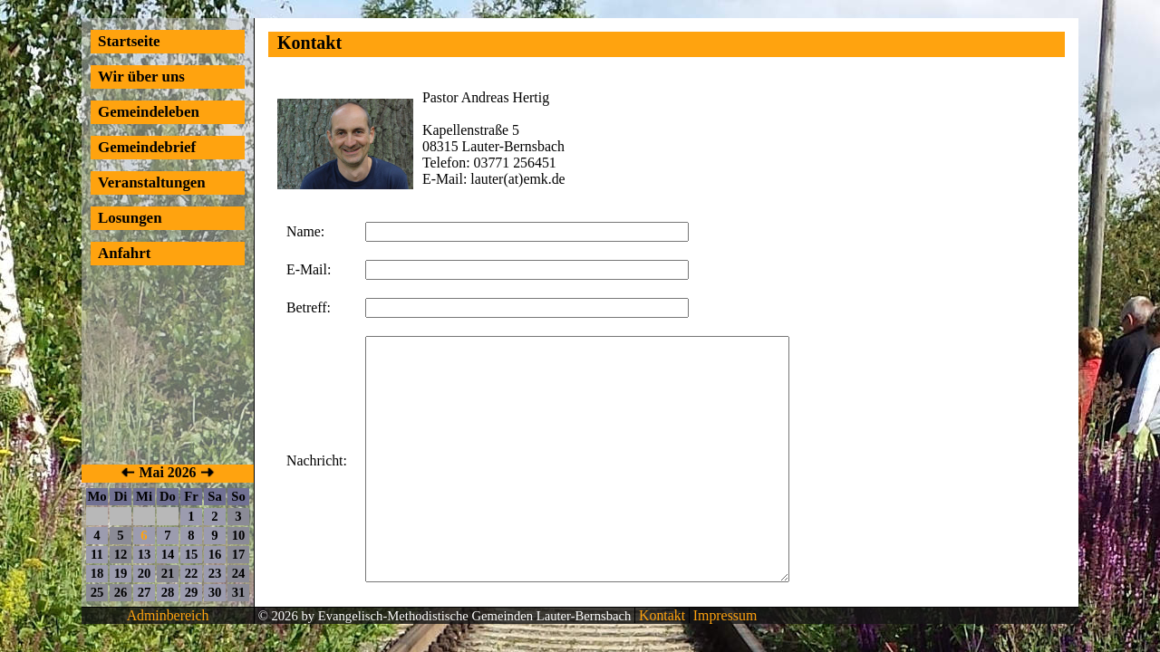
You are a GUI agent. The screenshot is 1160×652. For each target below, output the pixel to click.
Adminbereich (168, 615)
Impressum (723, 615)
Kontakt (660, 615)
